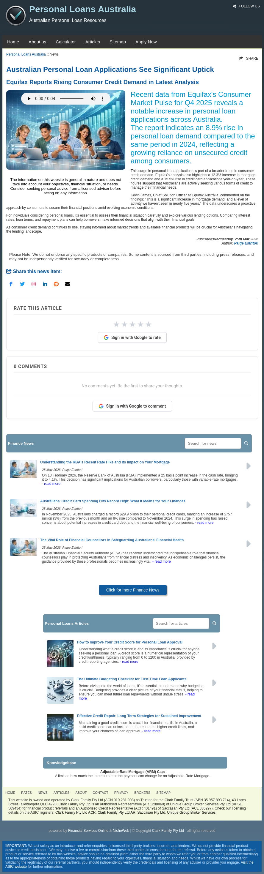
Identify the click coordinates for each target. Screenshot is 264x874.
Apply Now (146, 41)
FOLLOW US (246, 6)
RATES (26, 792)
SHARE (248, 58)
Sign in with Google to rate (132, 337)
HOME (10, 792)
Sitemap (118, 41)
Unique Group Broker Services (191, 812)
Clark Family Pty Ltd (168, 831)
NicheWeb (121, 831)
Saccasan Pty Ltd (151, 812)
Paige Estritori (246, 243)
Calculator (66, 41)
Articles (92, 41)
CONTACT (100, 792)
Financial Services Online (88, 831)
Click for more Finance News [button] (133, 590)
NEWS (43, 792)
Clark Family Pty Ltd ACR (75, 812)
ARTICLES (62, 792)
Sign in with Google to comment (132, 406)
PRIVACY (121, 792)
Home (13, 41)
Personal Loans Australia (26, 54)
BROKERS (142, 792)
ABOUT (81, 792)
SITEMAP (163, 792)
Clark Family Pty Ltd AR (116, 812)
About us (37, 41)
